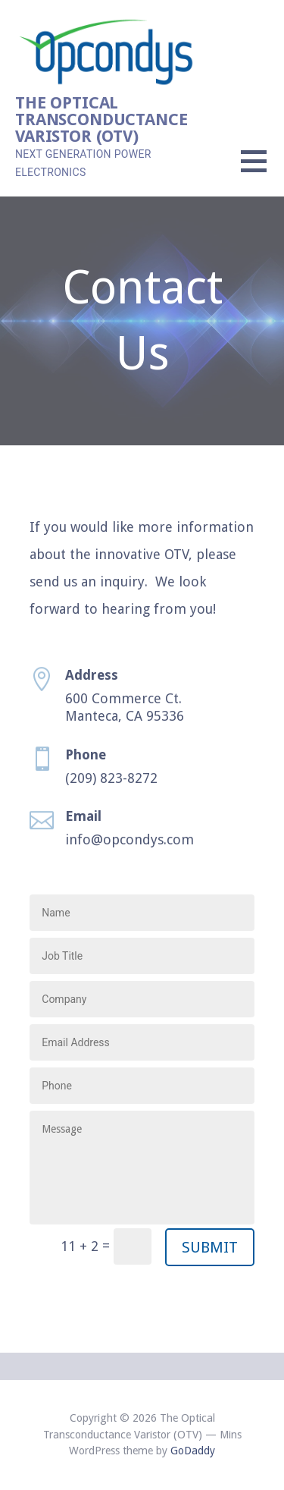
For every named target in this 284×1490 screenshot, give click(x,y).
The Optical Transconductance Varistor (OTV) (101, 119)
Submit (210, 1247)
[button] (262, 170)
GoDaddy (192, 1450)
